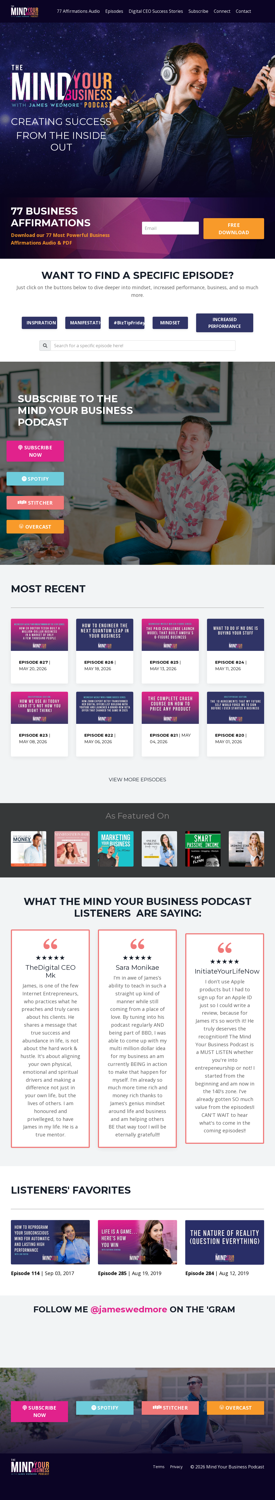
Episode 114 (26, 1275)
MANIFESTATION (85, 324)
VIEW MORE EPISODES (137, 781)
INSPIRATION (41, 324)
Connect (223, 11)
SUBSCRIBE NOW (35, 452)
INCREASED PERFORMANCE (224, 323)
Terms (158, 1470)
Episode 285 (113, 1275)
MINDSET (170, 324)
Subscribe (199, 11)
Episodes (114, 11)
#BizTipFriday (129, 324)
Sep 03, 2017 (59, 1275)
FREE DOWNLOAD (234, 228)
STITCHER (35, 503)
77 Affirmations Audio (77, 11)
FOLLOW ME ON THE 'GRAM (133, 1311)
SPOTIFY (35, 479)
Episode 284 (200, 1275)
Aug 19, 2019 (146, 1275)
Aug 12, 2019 (234, 1275)
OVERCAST (35, 527)
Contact (245, 11)
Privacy (178, 1470)
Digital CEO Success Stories (156, 11)
